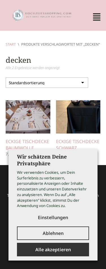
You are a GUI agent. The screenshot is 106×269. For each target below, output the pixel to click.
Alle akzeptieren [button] (53, 249)
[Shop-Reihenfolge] (47, 82)
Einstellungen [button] (53, 217)
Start (11, 44)
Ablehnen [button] (53, 233)
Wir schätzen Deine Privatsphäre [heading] (42, 160)
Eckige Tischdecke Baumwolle (27, 144)
